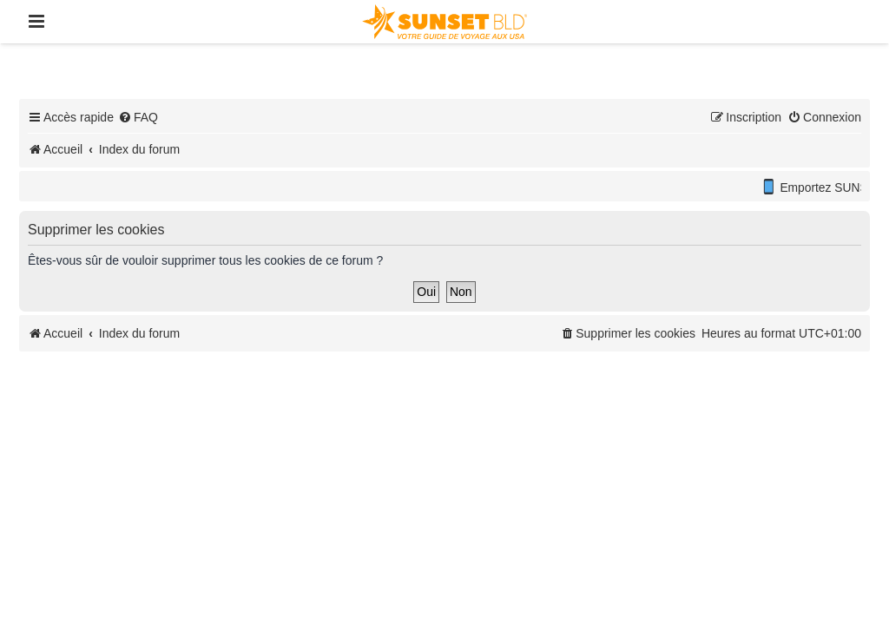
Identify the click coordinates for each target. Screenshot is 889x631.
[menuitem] (138, 117)
